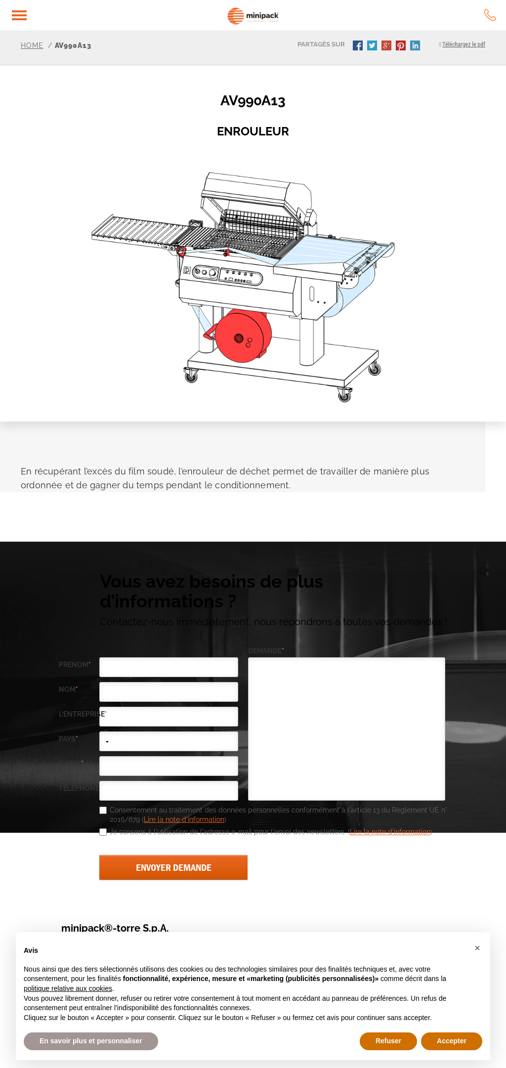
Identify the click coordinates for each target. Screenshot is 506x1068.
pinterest (402, 46)
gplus (387, 46)
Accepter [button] (451, 1041)
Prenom (75, 665)
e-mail (71, 764)
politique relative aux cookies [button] (68, 988)
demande (266, 651)
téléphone (79, 788)
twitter (373, 46)
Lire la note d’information (184, 819)
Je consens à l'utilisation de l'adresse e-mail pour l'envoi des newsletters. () (271, 832)
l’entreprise (79, 714)
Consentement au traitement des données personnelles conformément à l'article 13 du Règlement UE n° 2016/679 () (278, 815)
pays (68, 739)
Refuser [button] (388, 1041)
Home (32, 45)
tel (490, 15)
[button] (477, 948)
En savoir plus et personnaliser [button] (91, 1041)
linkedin (416, 46)
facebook (359, 46)
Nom (68, 689)
